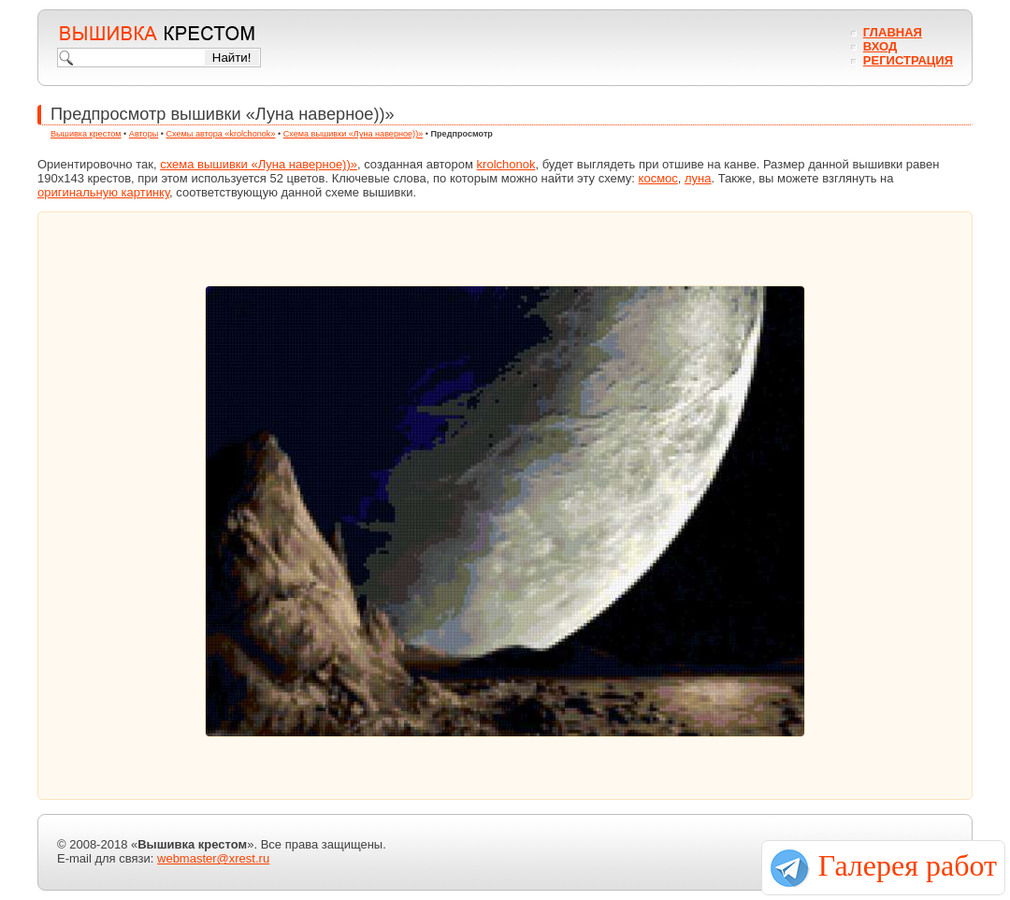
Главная (892, 32)
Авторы (143, 133)
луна (698, 178)
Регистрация (908, 60)
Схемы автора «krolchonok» (221, 133)
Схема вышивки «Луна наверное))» (353, 133)
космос (658, 178)
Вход (880, 46)
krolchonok (506, 164)
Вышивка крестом (86, 133)
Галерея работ (907, 865)
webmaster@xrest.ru (213, 858)
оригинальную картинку (103, 192)
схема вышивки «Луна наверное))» (258, 164)
